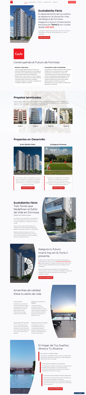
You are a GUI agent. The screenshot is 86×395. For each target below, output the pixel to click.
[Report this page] (84, 393)
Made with (78, 393)
